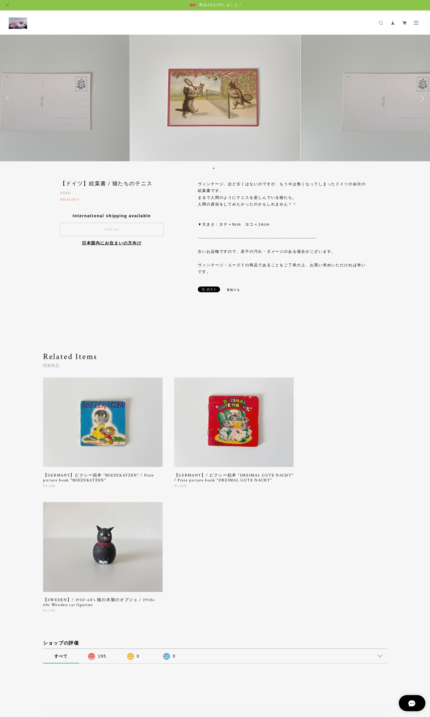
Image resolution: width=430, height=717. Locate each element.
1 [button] (213, 168)
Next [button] (421, 98)
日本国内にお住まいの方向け (112, 243)
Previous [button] (9, 98)
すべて (61, 525)
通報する (234, 289)
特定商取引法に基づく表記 (112, 682)
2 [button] (217, 168)
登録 (334, 604)
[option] (215, 98)
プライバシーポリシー (69, 682)
